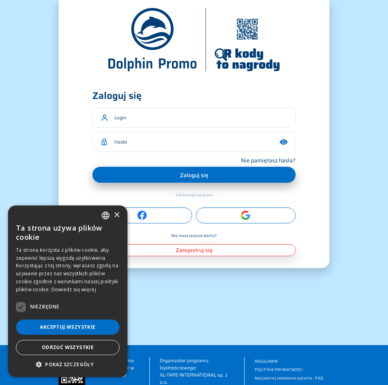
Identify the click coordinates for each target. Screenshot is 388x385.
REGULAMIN (266, 361)
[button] (68, 364)
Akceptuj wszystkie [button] (67, 327)
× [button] (117, 215)
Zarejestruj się (194, 250)
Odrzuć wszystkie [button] (68, 347)
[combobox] (106, 215)
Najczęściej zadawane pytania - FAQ (289, 378)
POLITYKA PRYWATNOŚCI (279, 370)
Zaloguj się (194, 175)
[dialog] (67, 291)
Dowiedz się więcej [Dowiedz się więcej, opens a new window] (73, 289)
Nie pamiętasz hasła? (268, 160)
